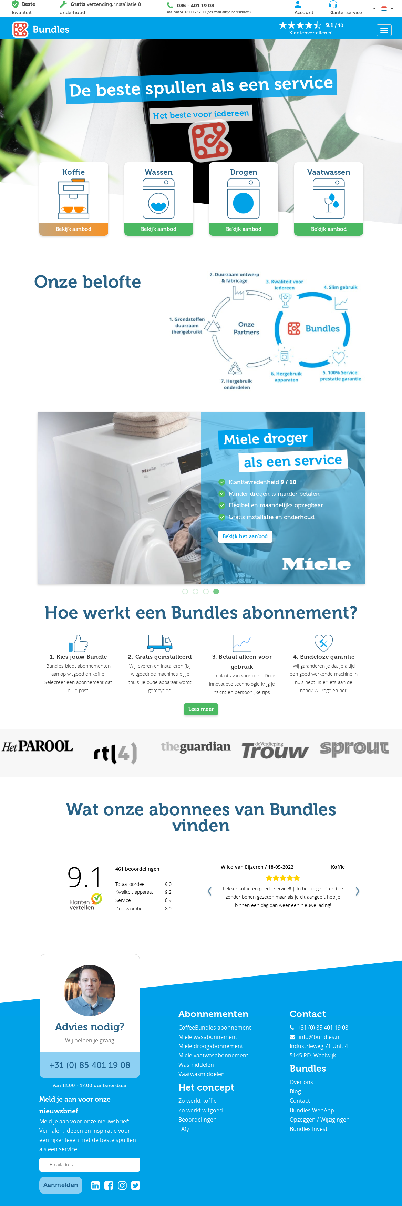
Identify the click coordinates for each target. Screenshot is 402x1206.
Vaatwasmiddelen (201, 1073)
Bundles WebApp (312, 1109)
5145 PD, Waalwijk (313, 1055)
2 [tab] (196, 590)
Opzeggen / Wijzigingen (320, 1118)
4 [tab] (216, 590)
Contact (300, 1100)
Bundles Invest (309, 1128)
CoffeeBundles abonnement (214, 1026)
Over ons (301, 1081)
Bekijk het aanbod (245, 536)
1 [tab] (185, 590)
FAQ (183, 1128)
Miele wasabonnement (207, 1036)
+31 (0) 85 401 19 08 (89, 1064)
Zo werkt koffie (197, 1100)
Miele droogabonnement (210, 1045)
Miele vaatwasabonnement (213, 1055)
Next (356, 888)
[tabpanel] (201, 497)
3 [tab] (206, 590)
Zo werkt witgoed (200, 1109)
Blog (295, 1090)
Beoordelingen (197, 1118)
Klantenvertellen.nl (311, 33)
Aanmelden (61, 1184)
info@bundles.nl (315, 1036)
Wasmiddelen (196, 1064)
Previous (208, 888)
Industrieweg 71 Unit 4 (319, 1045)
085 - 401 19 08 (195, 6)
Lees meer (201, 708)
